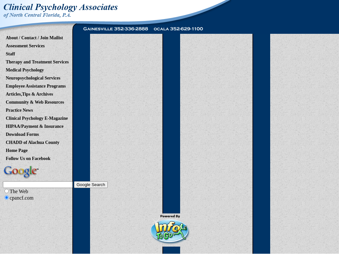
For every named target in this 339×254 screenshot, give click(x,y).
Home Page (17, 149)
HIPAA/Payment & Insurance (34, 125)
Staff (10, 53)
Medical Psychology (25, 69)
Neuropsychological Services (33, 77)
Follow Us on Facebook (28, 157)
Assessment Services (25, 44)
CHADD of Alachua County (33, 141)
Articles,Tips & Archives (29, 93)
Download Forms (22, 133)
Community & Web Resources (35, 101)
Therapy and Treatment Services (37, 61)
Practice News (19, 109)
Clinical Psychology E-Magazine (37, 117)
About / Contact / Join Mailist (34, 36)
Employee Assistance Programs (36, 85)
